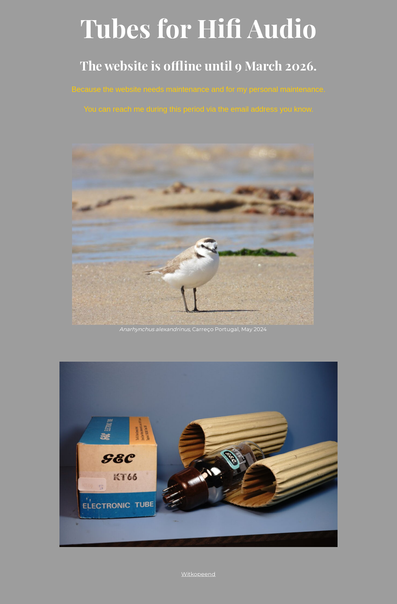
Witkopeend (198, 574)
